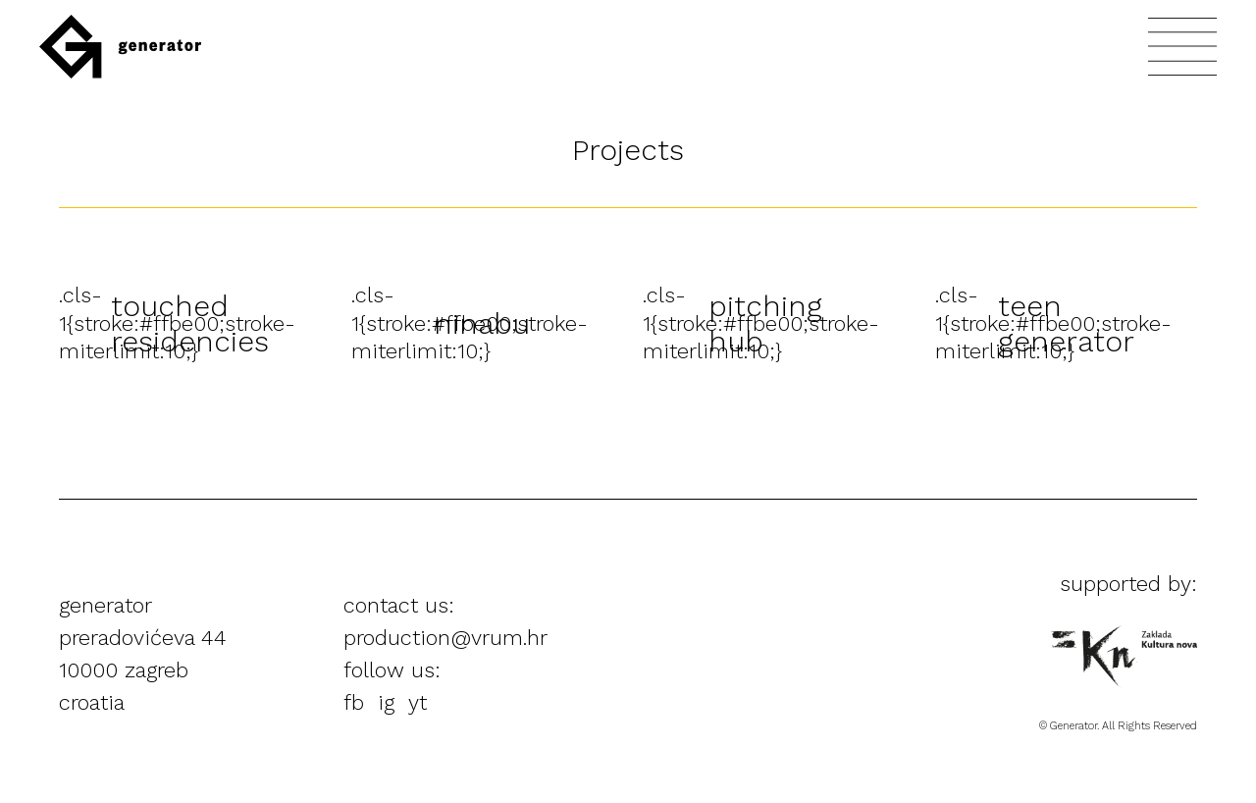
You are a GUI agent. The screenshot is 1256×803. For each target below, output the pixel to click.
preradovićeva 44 (143, 637)
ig (386, 702)
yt (417, 702)
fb (353, 702)
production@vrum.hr (445, 637)
